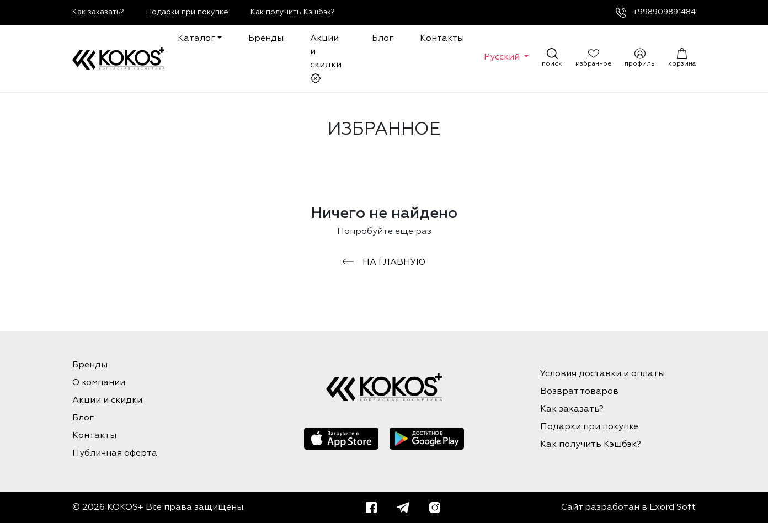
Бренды (266, 38)
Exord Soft (672, 507)
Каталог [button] (196, 38)
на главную (384, 262)
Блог (382, 38)
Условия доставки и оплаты (602, 374)
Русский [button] (503, 57)
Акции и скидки (326, 59)
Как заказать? (98, 12)
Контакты (442, 38)
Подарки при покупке (187, 12)
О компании (98, 382)
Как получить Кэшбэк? (292, 12)
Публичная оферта (114, 453)
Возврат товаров (579, 391)
